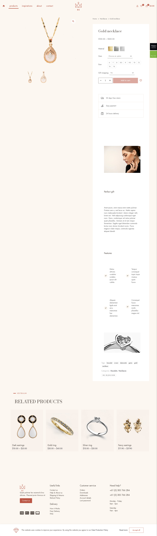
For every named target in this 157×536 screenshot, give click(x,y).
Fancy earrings (124, 445)
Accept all (136, 530)
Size (100, 64)
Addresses (84, 495)
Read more (123, 530)
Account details (85, 498)
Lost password (85, 500)
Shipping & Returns (57, 495)
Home (95, 19)
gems (130, 363)
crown (116, 363)
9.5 (130, 62)
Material (101, 48)
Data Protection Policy (99, 530)
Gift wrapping (103, 73)
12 (139, 62)
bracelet (109, 363)
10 (134, 62)
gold (135, 363)
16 (114, 66)
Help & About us (56, 492)
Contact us (54, 490)
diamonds (123, 363)
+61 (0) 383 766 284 (120, 490)
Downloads (84, 492)
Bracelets (114, 371)
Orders (82, 490)
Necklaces (103, 19)
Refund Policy (55, 498)
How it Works (55, 508)
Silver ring (87, 445)
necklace (105, 366)
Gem (100, 56)
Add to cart (125, 80)
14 (109, 66)
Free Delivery (55, 511)
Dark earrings (18, 445)
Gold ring (52, 445)
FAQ (51, 514)
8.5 (121, 62)
